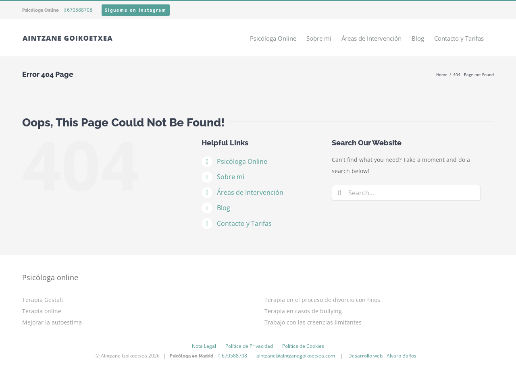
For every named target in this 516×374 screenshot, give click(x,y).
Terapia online (41, 311)
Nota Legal (204, 346)
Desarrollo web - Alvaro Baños (382, 355)
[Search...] (406, 193)
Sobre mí (230, 176)
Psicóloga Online (242, 161)
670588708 (78, 9)
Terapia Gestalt (42, 300)
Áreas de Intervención (250, 192)
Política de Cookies (303, 346)
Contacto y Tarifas (244, 223)
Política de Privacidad (249, 346)
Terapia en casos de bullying (303, 311)
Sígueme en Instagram (135, 10)
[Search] (340, 193)
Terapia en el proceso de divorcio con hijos (322, 300)
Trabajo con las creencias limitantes (313, 322)
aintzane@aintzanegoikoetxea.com (295, 355)
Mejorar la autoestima (52, 322)
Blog (223, 207)
